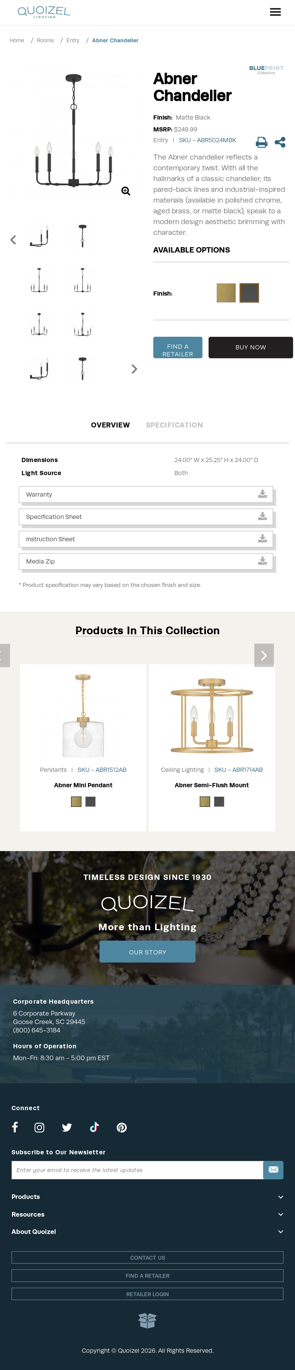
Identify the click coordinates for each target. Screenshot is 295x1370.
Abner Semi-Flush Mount (212, 785)
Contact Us (147, 1258)
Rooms (45, 40)
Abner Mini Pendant (83, 785)
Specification (174, 425)
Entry (73, 40)
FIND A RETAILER (177, 350)
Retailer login (147, 1294)
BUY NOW (251, 347)
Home (17, 40)
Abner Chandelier (115, 40)
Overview (110, 425)
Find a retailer (147, 1276)
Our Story (147, 952)
